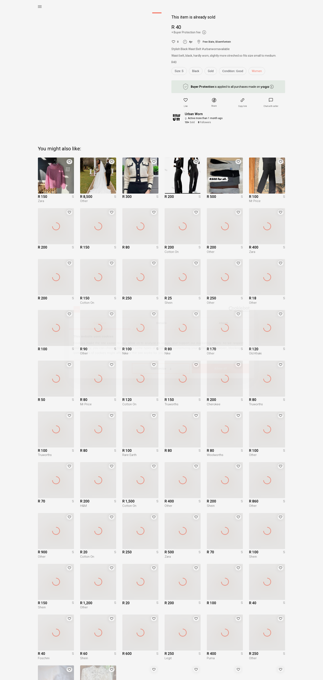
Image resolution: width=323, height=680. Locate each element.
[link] (270, 102)
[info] (233, 72)
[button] (185, 102)
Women (257, 71)
